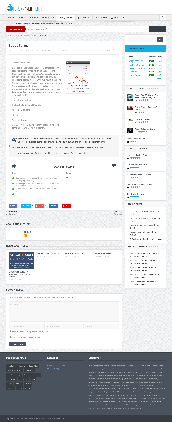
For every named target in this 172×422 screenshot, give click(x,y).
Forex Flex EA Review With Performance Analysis (147, 96)
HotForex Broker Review (138, 155)
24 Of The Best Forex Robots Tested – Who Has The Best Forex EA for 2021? (42, 23)
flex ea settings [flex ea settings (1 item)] (14, 375)
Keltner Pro (132, 71)
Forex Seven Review (136, 138)
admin (19, 50)
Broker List (84, 17)
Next (118, 211)
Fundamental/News (102, 253)
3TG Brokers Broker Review (139, 184)
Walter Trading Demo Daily (49, 253)
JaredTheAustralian (74, 253)
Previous (11, 211)
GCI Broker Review (135, 194)
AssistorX (10, 214)
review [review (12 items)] (28, 384)
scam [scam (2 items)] (19, 388)
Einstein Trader (134, 75)
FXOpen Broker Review (137, 164)
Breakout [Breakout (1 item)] (11, 366)
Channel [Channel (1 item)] (22, 366)
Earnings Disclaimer (56, 365)
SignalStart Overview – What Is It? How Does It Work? (19, 274)
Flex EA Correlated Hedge (135, 61)
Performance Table (28, 17)
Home (11, 17)
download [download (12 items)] (29, 370)
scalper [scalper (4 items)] (10, 388)
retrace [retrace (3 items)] (18, 384)
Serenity (118, 214)
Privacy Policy (53, 368)
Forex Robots (48, 17)
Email (116, 50)
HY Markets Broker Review (139, 174)
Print (108, 50)
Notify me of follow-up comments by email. (30, 332)
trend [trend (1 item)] (27, 388)
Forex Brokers (101, 17)
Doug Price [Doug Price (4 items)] (33, 366)
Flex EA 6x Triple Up (136, 65)
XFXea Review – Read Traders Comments (146, 239)
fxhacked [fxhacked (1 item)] (23, 379)
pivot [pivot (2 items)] (9, 384)
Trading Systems (65, 17)
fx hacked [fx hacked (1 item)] (11, 379)
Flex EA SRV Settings (136, 68)
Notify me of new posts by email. (25, 337)
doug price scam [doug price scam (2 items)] (14, 370)
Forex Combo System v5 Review (146, 108)
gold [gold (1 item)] (33, 379)
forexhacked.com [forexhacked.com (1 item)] (31, 375)
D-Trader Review (142, 119)
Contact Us (117, 17)
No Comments (63, 50)
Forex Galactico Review (145, 129)
